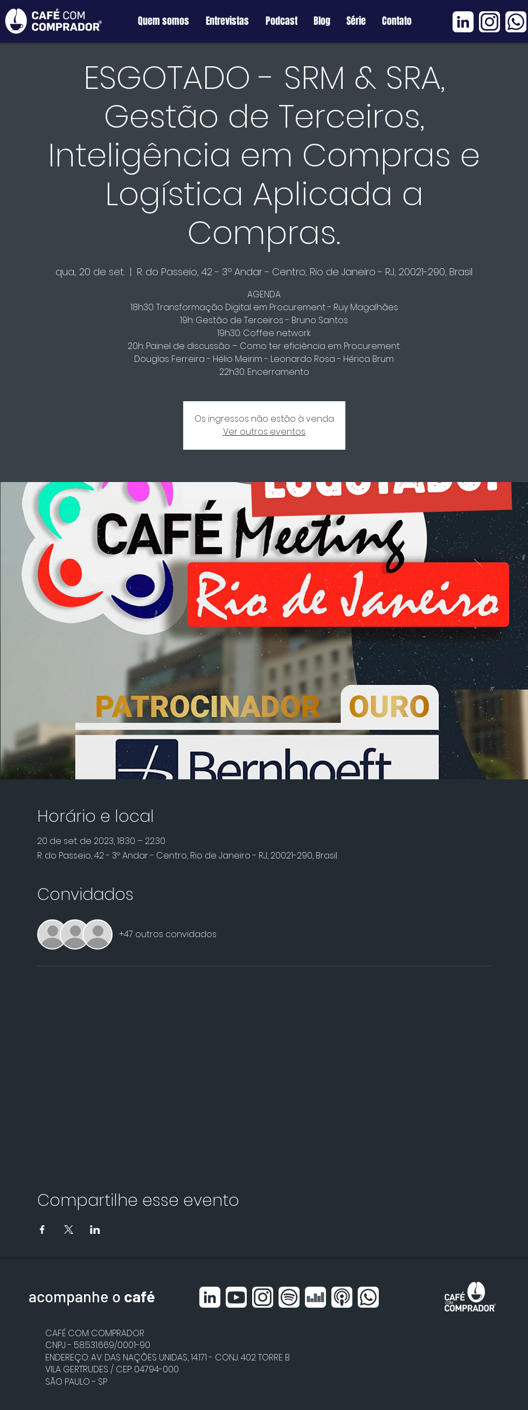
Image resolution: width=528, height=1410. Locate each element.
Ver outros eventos (264, 431)
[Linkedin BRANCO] (463, 21)
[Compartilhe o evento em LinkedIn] (95, 1229)
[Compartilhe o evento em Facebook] (42, 1229)
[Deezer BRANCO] (315, 1297)
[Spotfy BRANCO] (289, 1297)
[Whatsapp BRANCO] (515, 21)
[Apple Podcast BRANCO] (341, 1297)
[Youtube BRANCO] (236, 1297)
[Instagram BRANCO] (489, 21)
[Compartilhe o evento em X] (69, 1229)
